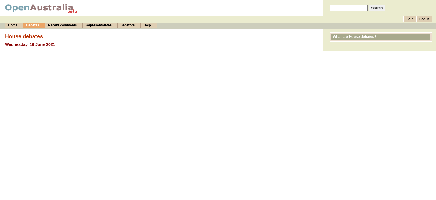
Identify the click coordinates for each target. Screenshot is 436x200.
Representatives (99, 25)
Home (12, 25)
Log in (424, 19)
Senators (127, 25)
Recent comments (62, 25)
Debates (32, 25)
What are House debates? (354, 36)
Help (147, 25)
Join (410, 19)
